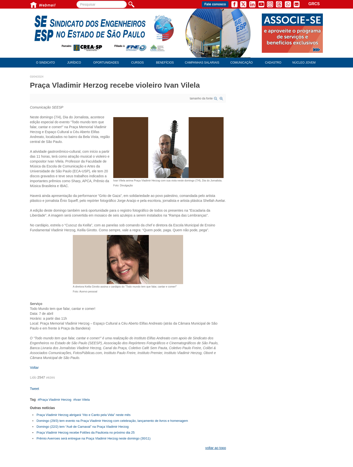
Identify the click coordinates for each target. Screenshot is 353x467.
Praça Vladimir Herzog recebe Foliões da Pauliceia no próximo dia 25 (86, 432)
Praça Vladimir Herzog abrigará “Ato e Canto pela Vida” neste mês (83, 415)
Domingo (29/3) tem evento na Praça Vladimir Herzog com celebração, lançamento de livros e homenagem (112, 421)
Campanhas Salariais (202, 62)
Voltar (34, 368)
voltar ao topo (215, 448)
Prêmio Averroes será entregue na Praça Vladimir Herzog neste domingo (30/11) (94, 438)
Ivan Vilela (82, 399)
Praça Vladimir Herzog (55, 399)
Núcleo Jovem (304, 62)
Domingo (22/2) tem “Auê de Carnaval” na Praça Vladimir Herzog (83, 426)
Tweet (34, 389)
